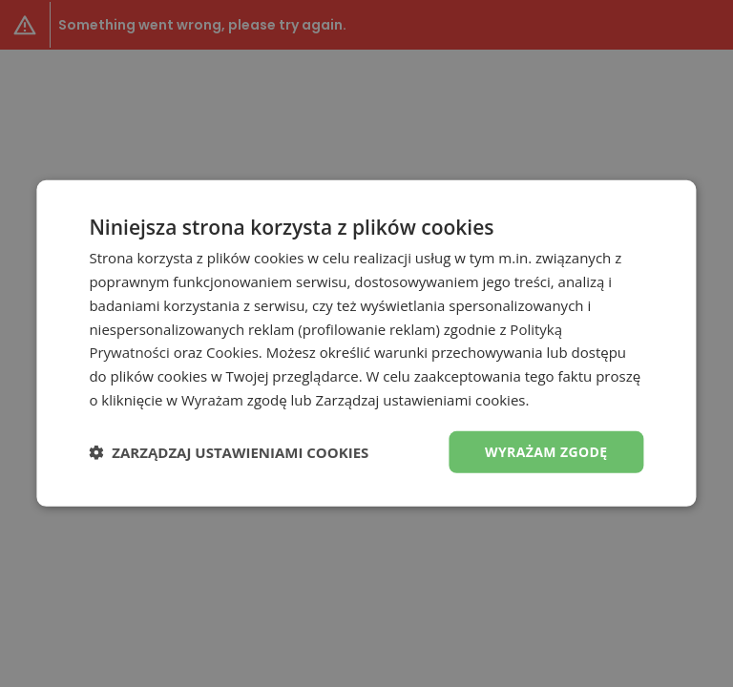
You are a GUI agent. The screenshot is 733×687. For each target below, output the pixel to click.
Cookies (232, 352)
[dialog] (366, 343)
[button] (228, 452)
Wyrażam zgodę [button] (546, 451)
